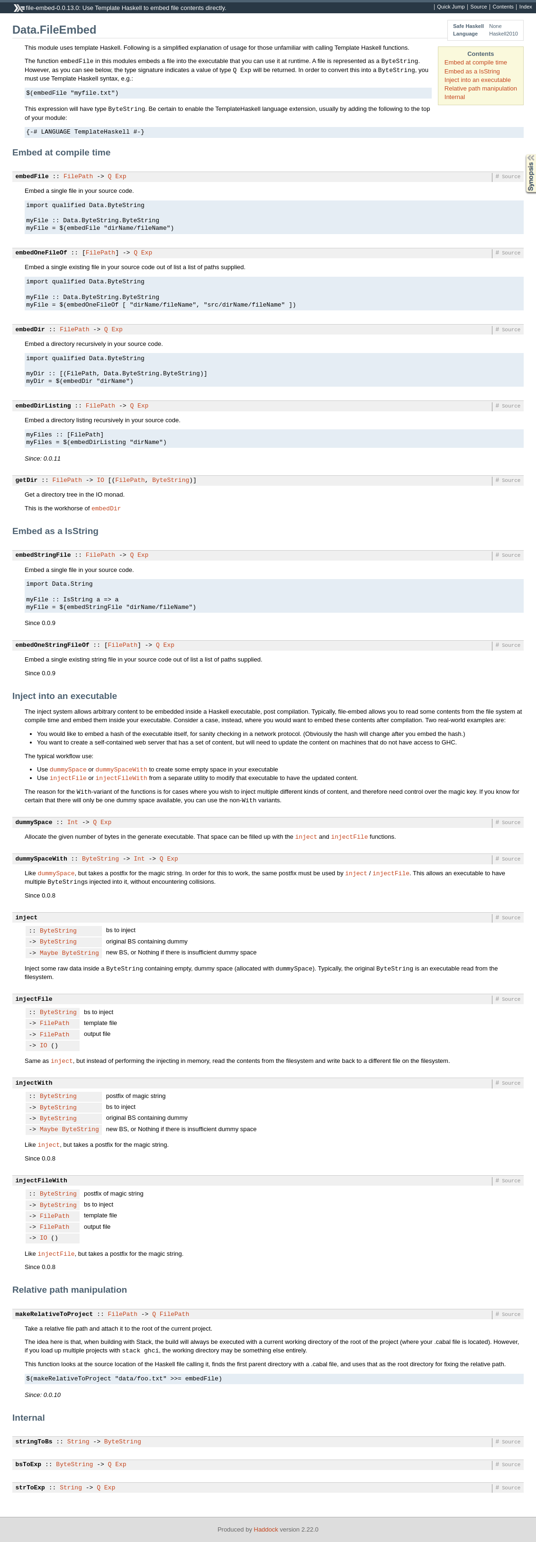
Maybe (49, 953)
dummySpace (68, 769)
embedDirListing (43, 406)
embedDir (30, 330)
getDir (27, 480)
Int (72, 822)
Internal (455, 96)
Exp (120, 176)
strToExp (30, 1488)
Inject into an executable (478, 79)
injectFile (68, 777)
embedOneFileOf (41, 253)
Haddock (266, 1529)
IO (100, 480)
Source (479, 7)
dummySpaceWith (121, 769)
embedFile (32, 176)
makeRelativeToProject (54, 1314)
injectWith (34, 1083)
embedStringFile (43, 555)
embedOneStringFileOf (53, 645)
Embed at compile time (476, 62)
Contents (503, 7)
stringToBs (34, 1442)
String (78, 1442)
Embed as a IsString (472, 71)
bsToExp (29, 1464)
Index (525, 7)
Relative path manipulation (481, 88)
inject (306, 836)
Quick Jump (450, 7)
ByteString (170, 480)
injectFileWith (121, 777)
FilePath (78, 176)
